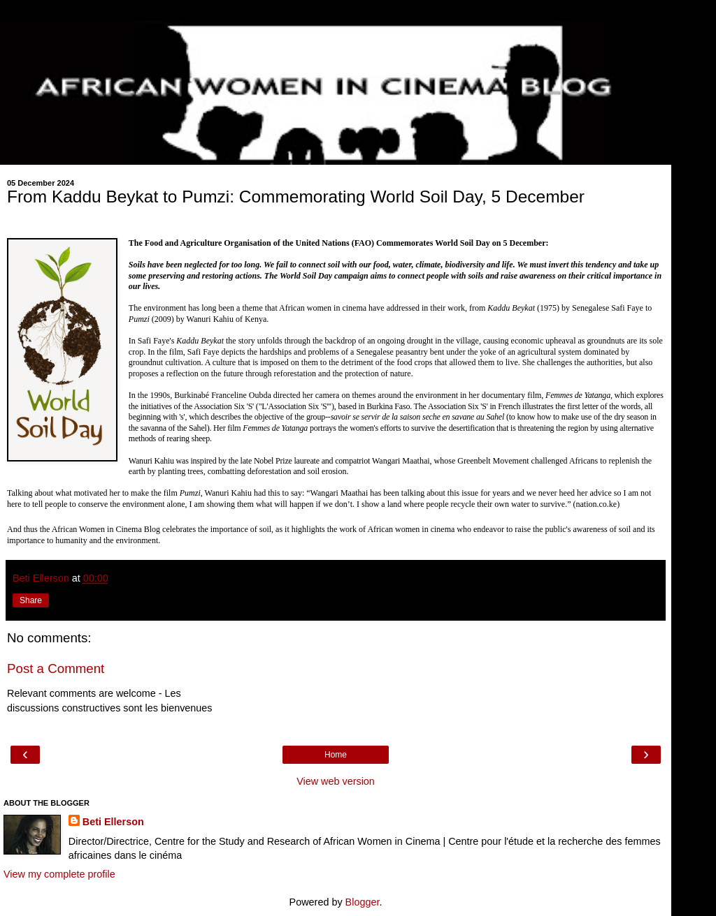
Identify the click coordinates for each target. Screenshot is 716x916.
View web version (335, 781)
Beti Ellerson (113, 821)
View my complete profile (59, 874)
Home (335, 755)
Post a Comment (55, 668)
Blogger (362, 902)
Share (31, 600)
